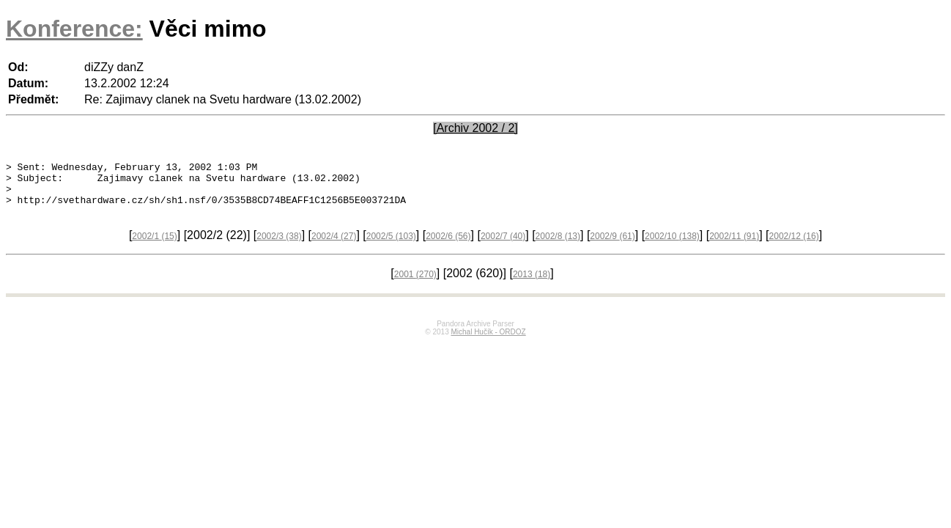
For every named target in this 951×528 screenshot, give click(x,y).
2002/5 (391, 245)
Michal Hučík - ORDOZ (488, 341)
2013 (531, 283)
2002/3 (278, 245)
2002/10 (672, 245)
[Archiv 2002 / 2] (475, 128)
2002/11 (734, 245)
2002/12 (794, 245)
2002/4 (333, 245)
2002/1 (154, 245)
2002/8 (558, 245)
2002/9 (612, 245)
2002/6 (448, 245)
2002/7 (503, 245)
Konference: (74, 28)
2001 (415, 283)
